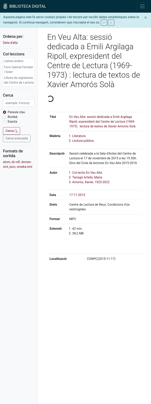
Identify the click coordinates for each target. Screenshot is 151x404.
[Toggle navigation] (142, 6)
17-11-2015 (77, 195)
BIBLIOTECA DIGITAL (24, 6)
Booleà (12, 117)
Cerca (11, 131)
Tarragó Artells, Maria (87, 177)
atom (6, 162)
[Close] (145, 17)
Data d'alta (10, 43)
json (12, 167)
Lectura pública (83, 141)
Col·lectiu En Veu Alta (87, 172)
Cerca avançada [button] (17, 138)
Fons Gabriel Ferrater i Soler (18, 69)
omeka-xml (24, 167)
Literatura (79, 136)
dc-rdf (16, 162)
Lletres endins (14, 61)
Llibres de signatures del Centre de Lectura (19, 80)
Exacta (12, 121)
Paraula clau (16, 112)
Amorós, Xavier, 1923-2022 (91, 182)
